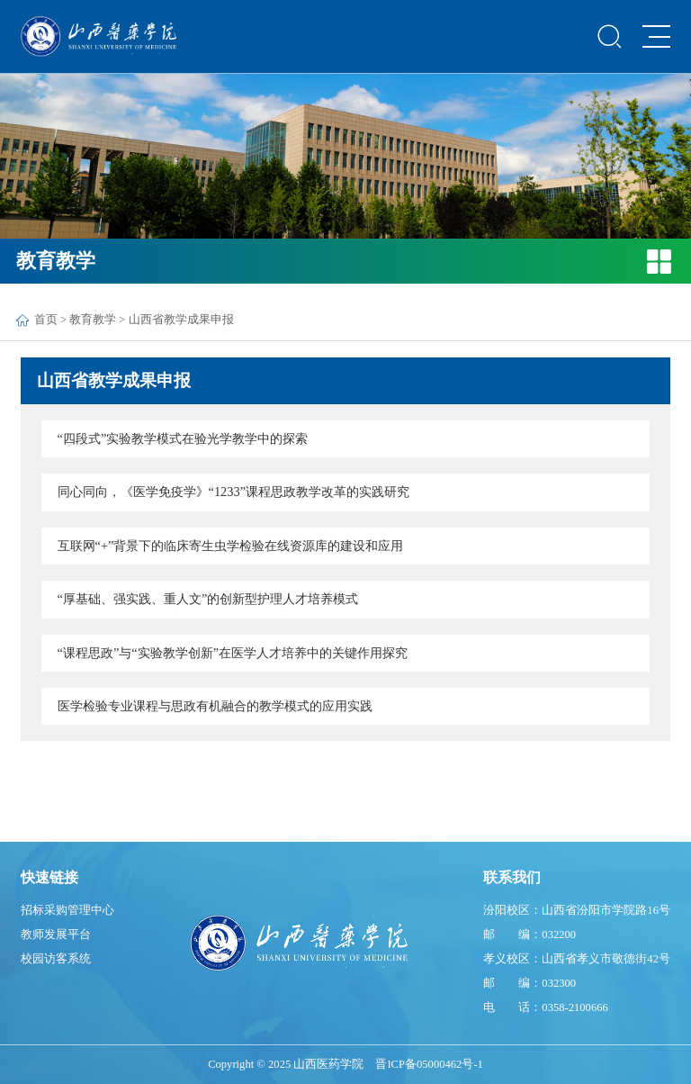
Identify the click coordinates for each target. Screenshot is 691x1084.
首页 (46, 319)
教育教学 (92, 319)
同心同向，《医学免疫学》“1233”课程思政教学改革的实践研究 (234, 491)
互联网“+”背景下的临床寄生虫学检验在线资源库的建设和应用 (231, 545)
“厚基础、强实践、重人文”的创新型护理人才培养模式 (208, 599)
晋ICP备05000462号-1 (428, 1064)
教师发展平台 (56, 934)
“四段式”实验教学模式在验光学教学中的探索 (183, 438)
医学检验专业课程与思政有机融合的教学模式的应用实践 (215, 706)
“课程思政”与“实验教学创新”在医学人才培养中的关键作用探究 (233, 653)
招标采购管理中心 (67, 910)
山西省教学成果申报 (181, 319)
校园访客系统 (56, 959)
